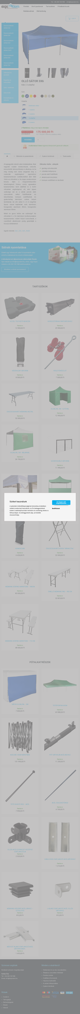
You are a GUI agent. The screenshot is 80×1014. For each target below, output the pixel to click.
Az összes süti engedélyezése (61, 502)
